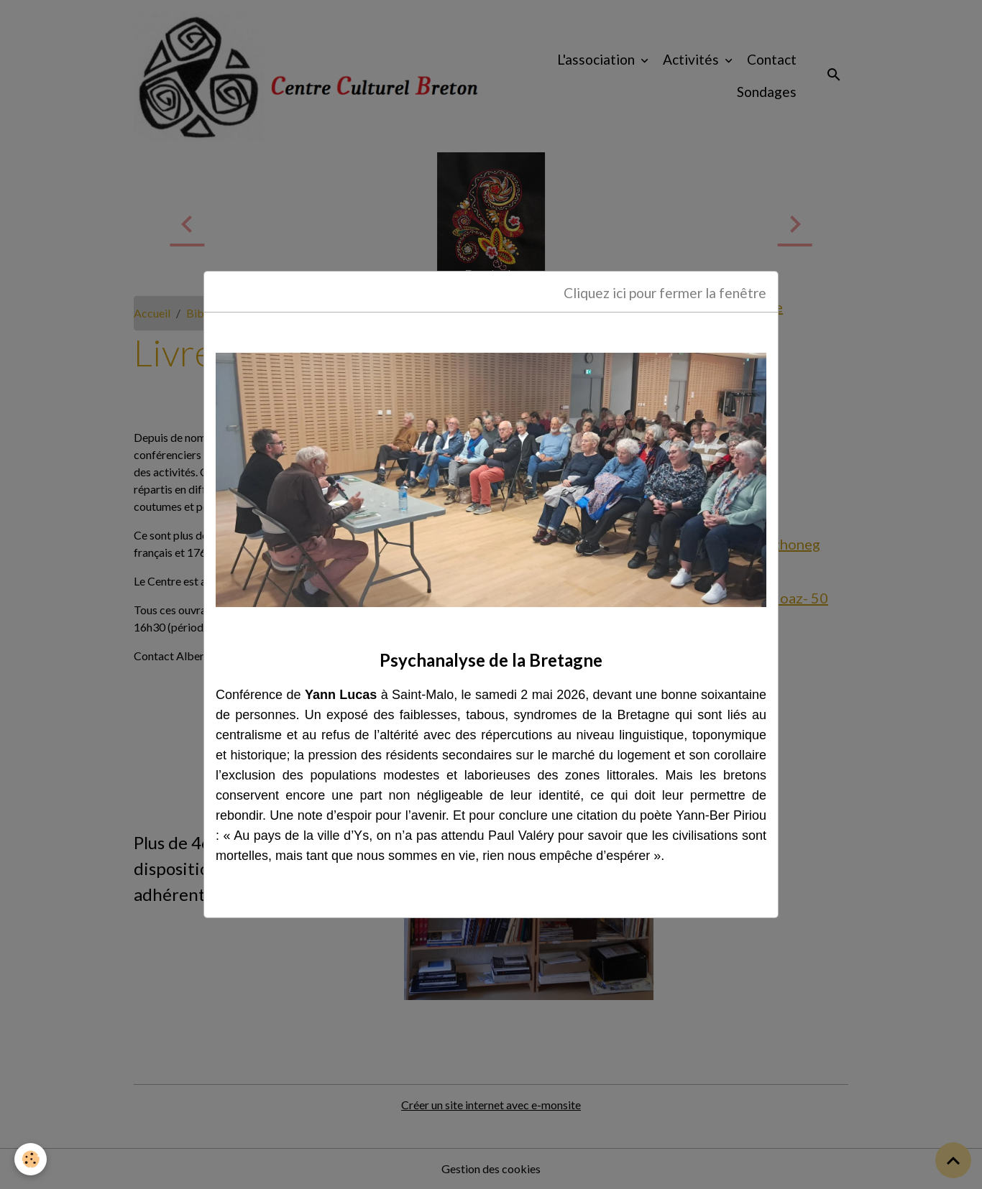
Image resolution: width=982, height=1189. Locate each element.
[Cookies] (30, 1159)
